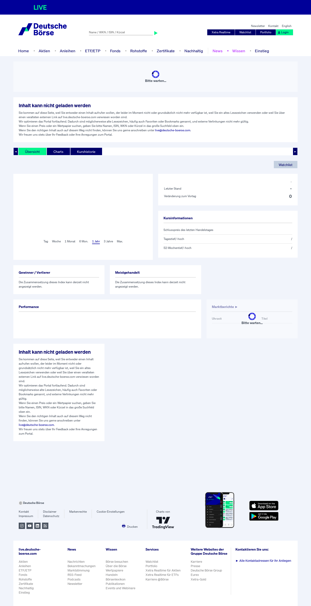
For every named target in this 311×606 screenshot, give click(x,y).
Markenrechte (78, 511)
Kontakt (273, 26)
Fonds (115, 50)
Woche (56, 241)
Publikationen (115, 584)
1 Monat (70, 241)
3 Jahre (108, 241)
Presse (195, 566)
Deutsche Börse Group (206, 570)
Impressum (26, 516)
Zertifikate (166, 50)
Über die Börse (116, 566)
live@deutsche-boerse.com (172, 130)
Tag (45, 241)
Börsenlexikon (115, 579)
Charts (58, 151)
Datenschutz (51, 516)
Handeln (112, 575)
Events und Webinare (120, 588)
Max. (120, 241)
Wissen (238, 50)
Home (23, 50)
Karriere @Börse (157, 579)
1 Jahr (96, 241)
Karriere (196, 562)
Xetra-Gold (198, 579)
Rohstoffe (138, 50)
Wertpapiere (114, 570)
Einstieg (262, 50)
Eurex (195, 575)
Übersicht (32, 151)
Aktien (44, 50)
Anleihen (67, 50)
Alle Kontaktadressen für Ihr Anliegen (263, 561)
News (218, 50)
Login (283, 32)
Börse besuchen (117, 562)
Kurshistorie (86, 151)
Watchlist (245, 32)
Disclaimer (49, 511)
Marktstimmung (79, 570)
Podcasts (74, 579)
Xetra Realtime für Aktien (163, 570)
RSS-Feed (75, 575)
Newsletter (258, 26)
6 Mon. (83, 241)
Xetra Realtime (221, 32)
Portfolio (265, 32)
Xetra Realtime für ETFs (162, 575)
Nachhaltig (193, 50)
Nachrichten (76, 562)
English (287, 26)
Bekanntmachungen (81, 566)
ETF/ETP (92, 50)
